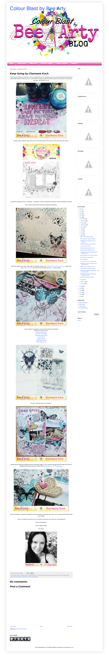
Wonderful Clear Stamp (41, 335)
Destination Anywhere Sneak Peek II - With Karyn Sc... (88, 264)
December (83, 219)
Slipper (25, 267)
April (82, 235)
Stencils (19, 576)
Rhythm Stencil (41, 338)
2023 (80, 213)
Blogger (71, 647)
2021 (80, 217)
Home (11, 63)
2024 (80, 211)
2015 (80, 296)
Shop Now (21, 63)
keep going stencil (32, 575)
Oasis (30, 267)
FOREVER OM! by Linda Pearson (88, 244)
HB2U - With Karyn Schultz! (86, 236)
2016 (80, 294)
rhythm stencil (66, 575)
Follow (79, 320)
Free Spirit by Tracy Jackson (86, 257)
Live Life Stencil (41, 337)
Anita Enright (82, 304)
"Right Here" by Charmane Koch (87, 266)
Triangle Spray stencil (26, 576)
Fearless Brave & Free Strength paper (52, 466)
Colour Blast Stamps (24, 575)
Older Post (69, 626)
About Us (33, 63)
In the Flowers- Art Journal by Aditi (88, 261)
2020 (80, 286)
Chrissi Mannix (82, 306)
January (82, 283)
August (82, 227)
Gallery (74, 63)
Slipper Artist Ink (14, 576)
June (82, 231)
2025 (80, 209)
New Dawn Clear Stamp (41, 333)
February (83, 281)
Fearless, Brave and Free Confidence (56, 266)
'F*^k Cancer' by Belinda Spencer (88, 268)
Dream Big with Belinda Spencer (87, 250)
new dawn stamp (49, 575)
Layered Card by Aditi (85, 246)
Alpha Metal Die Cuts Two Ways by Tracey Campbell (88, 274)
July (82, 229)
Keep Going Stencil (41, 341)
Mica (45, 575)
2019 (80, 288)
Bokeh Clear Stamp (41, 332)
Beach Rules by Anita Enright (87, 277)
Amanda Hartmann (83, 302)
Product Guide (46, 63)
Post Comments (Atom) (21, 629)
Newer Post (13, 626)
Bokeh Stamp (16, 575)
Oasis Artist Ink (57, 575)
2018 (80, 290)
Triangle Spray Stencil (41, 340)
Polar (52, 267)
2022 (80, 215)
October (82, 223)
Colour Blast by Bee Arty (38, 8)
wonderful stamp (34, 576)
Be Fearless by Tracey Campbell (87, 238)
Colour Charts (61, 63)
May (82, 233)
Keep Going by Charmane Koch (87, 248)
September (83, 225)
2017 (80, 292)
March (82, 279)
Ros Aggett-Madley (83, 307)
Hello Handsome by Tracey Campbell (88, 255)
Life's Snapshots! (84, 259)
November (83, 220)
